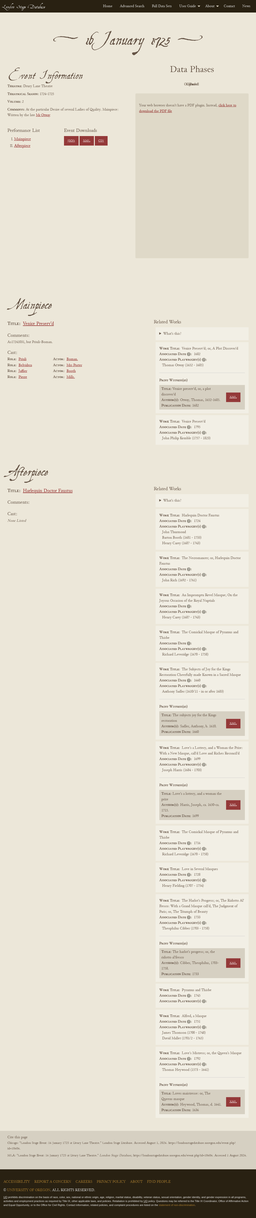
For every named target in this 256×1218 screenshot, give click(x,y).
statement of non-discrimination (177, 1205)
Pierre (23, 377)
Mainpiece (22, 139)
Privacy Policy (111, 1182)
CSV (101, 141)
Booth (71, 371)
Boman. (72, 359)
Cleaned (204, 84)
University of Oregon (28, 1190)
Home (107, 6)
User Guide (187, 6)
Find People (159, 1182)
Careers (84, 1182)
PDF (152, 84)
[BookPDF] (192, 176)
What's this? (172, 334)
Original (178, 84)
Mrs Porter (74, 365)
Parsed (229, 84)
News (246, 6)
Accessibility (16, 1182)
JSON (71, 141)
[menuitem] (107, 6)
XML (86, 141)
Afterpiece (22, 146)
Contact (229, 6)
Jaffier (23, 371)
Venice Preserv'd (38, 323)
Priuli (22, 359)
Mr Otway (43, 115)
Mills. (71, 377)
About (209, 6)
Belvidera (25, 365)
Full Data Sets (162, 6)
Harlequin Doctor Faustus (48, 491)
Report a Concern (52, 1182)
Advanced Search (132, 6)
